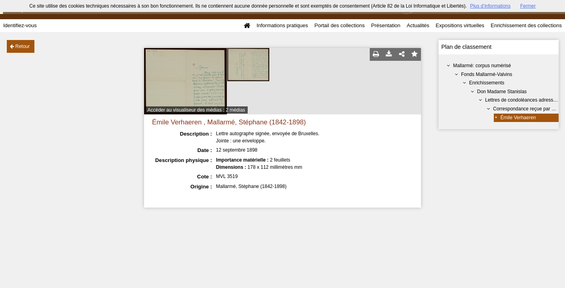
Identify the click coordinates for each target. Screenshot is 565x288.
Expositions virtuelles (460, 25)
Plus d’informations (490, 6)
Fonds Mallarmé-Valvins (486, 74)
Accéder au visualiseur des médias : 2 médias (196, 110)
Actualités (418, 25)
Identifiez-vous (20, 25)
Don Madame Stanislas (502, 91)
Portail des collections (340, 25)
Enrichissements (486, 83)
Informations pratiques (282, 25)
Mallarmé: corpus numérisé (482, 65)
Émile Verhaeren (518, 117)
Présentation (385, 25)
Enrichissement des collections (526, 25)
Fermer (528, 6)
